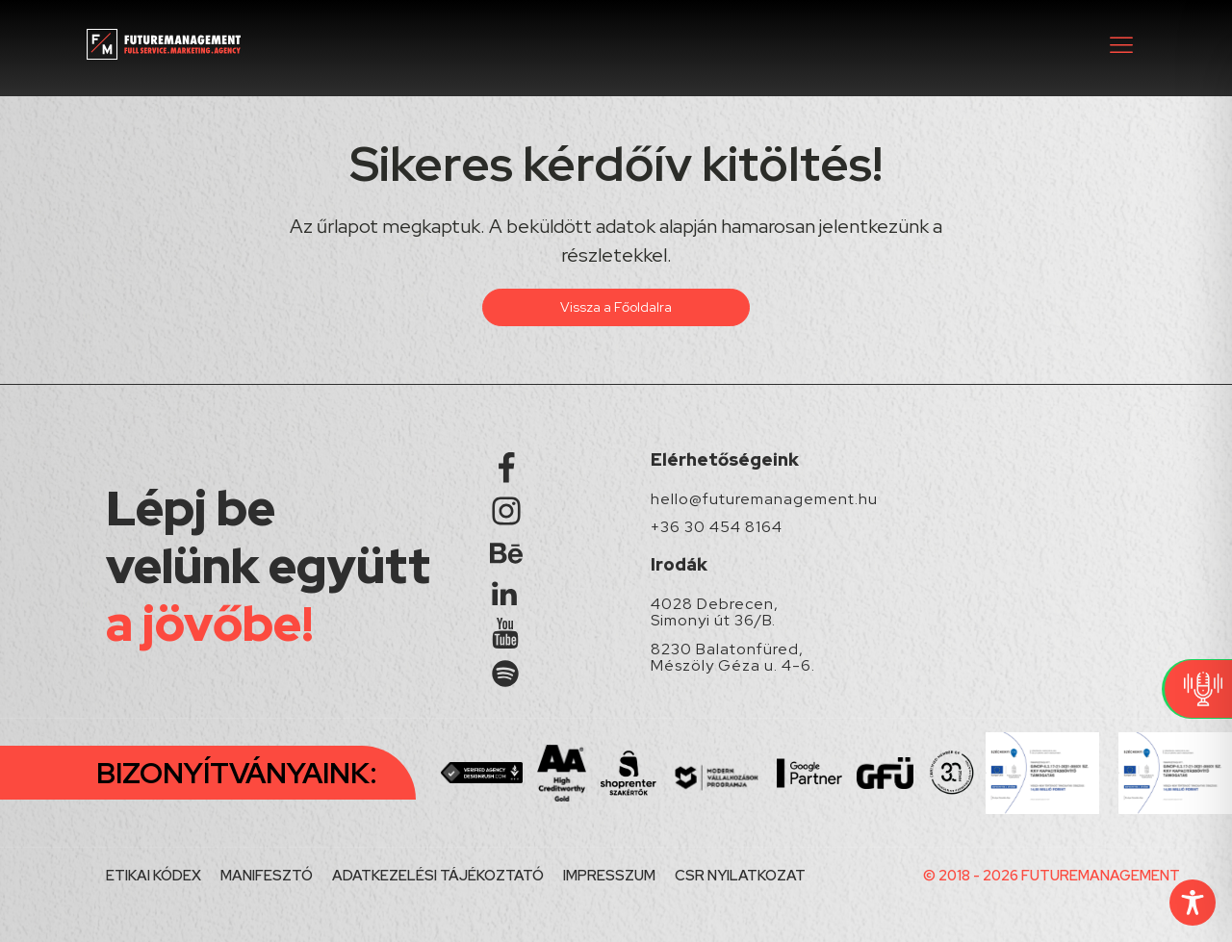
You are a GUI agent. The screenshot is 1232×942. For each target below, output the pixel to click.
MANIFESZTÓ (266, 875)
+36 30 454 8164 (717, 527)
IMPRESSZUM (609, 875)
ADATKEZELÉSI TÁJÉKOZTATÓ (438, 875)
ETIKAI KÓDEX (153, 875)
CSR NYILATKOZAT (740, 875)
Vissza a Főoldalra (616, 307)
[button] (1121, 44)
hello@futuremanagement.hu (764, 499)
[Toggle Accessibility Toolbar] (1193, 903)
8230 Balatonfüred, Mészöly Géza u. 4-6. (733, 658)
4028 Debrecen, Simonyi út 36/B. (715, 612)
